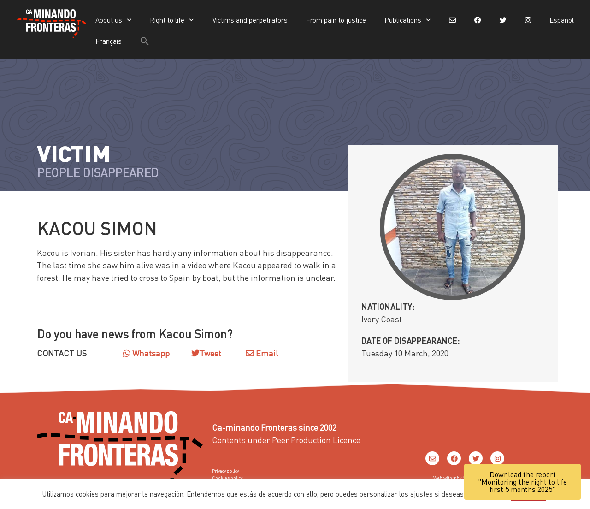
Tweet (210, 353)
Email (262, 353)
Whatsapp (146, 353)
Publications (407, 20)
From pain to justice (336, 19)
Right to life (172, 20)
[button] (145, 41)
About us (113, 20)
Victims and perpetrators (250, 19)
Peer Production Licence (316, 439)
